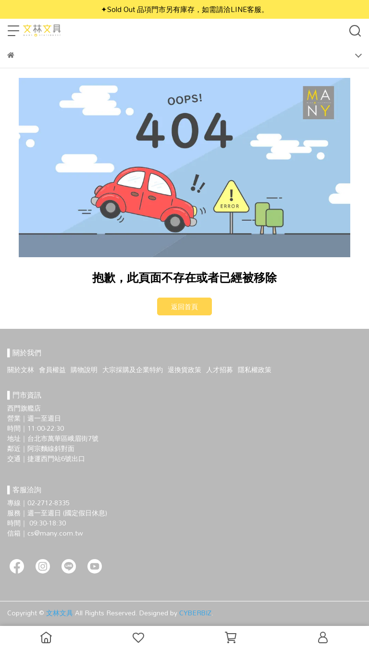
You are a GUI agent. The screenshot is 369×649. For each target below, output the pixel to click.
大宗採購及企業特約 (132, 369)
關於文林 (20, 369)
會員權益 (52, 369)
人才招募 (219, 369)
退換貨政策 (184, 369)
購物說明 (84, 369)
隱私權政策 (254, 369)
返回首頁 (184, 306)
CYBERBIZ (195, 612)
